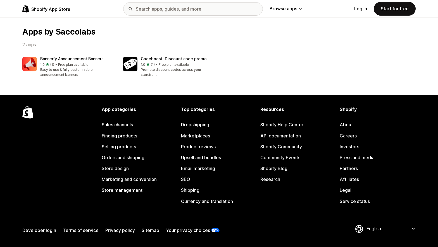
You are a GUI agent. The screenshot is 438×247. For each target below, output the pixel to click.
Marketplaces (195, 136)
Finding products (119, 136)
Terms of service (81, 230)
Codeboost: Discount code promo (174, 58)
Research (270, 179)
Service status (355, 201)
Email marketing (198, 168)
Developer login (39, 230)
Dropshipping (195, 124)
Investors (349, 146)
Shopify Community (281, 146)
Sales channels (117, 124)
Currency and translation (207, 201)
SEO (185, 179)
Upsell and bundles (201, 157)
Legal (345, 190)
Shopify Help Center (281, 124)
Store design (115, 168)
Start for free (395, 8)
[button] (68, 67)
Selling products (119, 146)
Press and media (357, 157)
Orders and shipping (123, 157)
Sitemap (150, 230)
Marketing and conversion (129, 179)
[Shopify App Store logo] (46, 9)
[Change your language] (390, 229)
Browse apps (286, 8)
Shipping (190, 190)
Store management (122, 190)
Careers (348, 136)
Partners (349, 168)
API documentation (280, 136)
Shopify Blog (273, 168)
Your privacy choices (188, 230)
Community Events (280, 157)
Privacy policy (120, 230)
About (346, 124)
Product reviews (198, 146)
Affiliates (349, 179)
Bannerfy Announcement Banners (72, 58)
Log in (360, 8)
